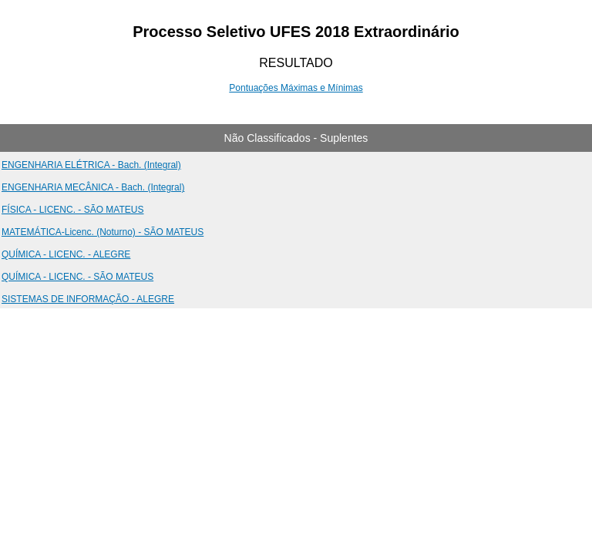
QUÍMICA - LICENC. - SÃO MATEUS (77, 276)
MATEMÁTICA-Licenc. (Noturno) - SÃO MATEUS (103, 232)
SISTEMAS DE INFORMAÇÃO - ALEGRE (88, 299)
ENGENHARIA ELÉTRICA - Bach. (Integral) (91, 165)
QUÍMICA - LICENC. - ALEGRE (66, 254)
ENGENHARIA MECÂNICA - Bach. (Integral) (93, 187)
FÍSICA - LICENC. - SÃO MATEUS (72, 209)
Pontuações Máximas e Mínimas (295, 87)
